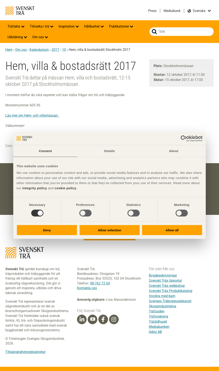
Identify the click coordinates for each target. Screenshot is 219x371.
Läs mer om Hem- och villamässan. (32, 115)
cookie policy (65, 188)
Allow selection (109, 230)
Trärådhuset (158, 322)
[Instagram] (113, 319)
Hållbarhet (92, 26)
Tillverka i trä (40, 26)
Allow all (172, 230)
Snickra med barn (162, 296)
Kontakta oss (87, 288)
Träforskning (158, 316)
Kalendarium (39, 50)
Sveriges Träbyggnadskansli (170, 301)
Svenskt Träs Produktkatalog (170, 291)
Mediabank (172, 11)
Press (152, 11)
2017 (55, 50)
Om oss (38, 37)
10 (64, 50)
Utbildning (15, 37)
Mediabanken (159, 327)
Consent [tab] (45, 151)
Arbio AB (155, 332)
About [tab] (173, 151)
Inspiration (67, 26)
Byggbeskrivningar (163, 275)
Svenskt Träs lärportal (165, 281)
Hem (8, 50)
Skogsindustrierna (162, 306)
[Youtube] (92, 319)
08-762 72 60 (100, 283)
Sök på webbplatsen (154, 31)
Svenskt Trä (19, 10)
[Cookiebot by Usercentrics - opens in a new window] (184, 138)
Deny (47, 230)
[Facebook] (103, 319)
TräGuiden (156, 311)
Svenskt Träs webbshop (167, 286)
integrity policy (34, 188)
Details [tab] (109, 151)
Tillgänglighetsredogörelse (25, 352)
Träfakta (14, 26)
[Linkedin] (82, 319)
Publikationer (119, 26)
